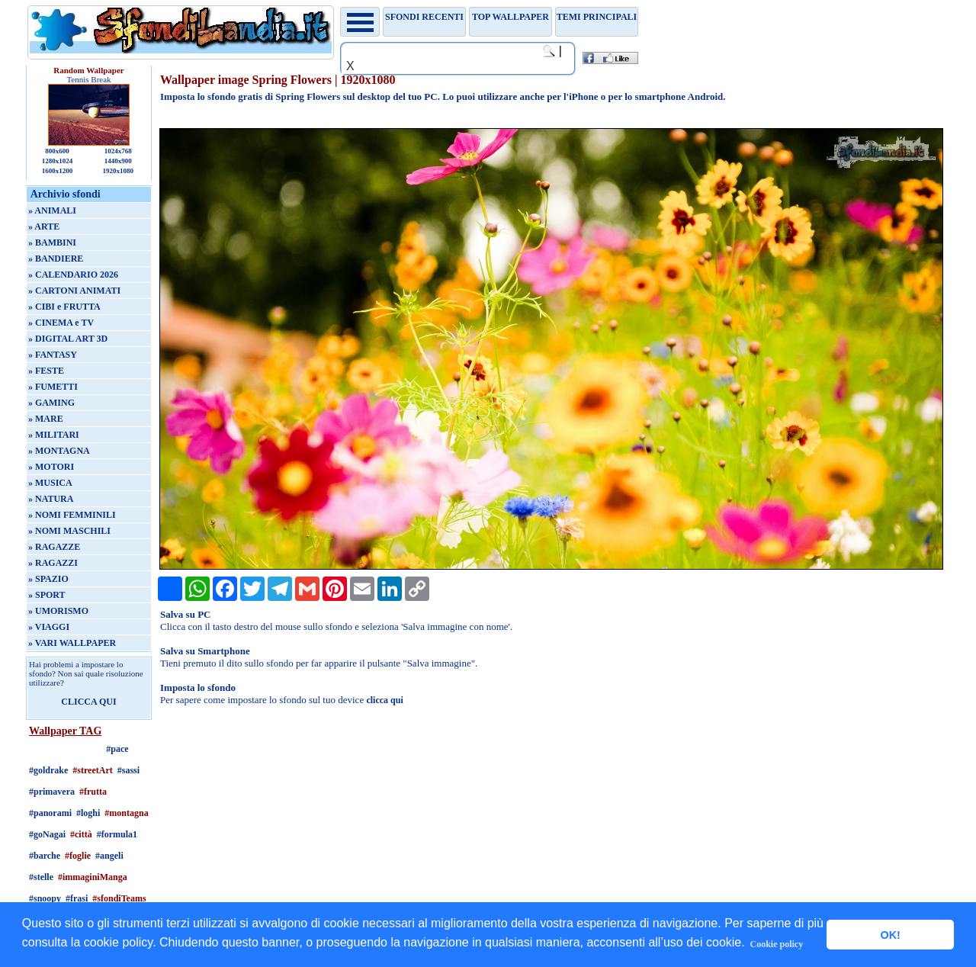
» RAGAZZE (54, 546)
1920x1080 (118, 171)
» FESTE (46, 370)
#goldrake (48, 770)
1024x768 (118, 151)
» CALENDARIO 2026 (73, 274)
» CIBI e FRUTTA (64, 306)
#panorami (50, 813)
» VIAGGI (48, 627)
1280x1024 (57, 161)
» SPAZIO (48, 578)
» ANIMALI (52, 210)
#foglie (78, 855)
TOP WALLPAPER (510, 16)
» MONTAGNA (59, 450)
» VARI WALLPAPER (72, 643)
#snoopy (45, 898)
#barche (44, 855)
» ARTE (43, 226)
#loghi (88, 813)
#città (81, 834)
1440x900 (118, 161)
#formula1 (117, 834)
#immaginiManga (92, 877)
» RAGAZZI (53, 562)
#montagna (126, 813)
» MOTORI (51, 466)
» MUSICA (50, 482)
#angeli (109, 855)
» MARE (45, 418)
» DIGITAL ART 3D (68, 338)
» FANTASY (52, 354)
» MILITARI (53, 434)
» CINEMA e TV (61, 322)
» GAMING (51, 402)
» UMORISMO (58, 611)
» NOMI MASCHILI (69, 530)
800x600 (57, 151)
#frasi (77, 898)
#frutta (93, 791)
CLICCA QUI (88, 701)
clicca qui (384, 700)
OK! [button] (890, 935)
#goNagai (47, 834)
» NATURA (50, 498)
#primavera (52, 791)
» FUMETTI (53, 386)
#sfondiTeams (119, 898)
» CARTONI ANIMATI (74, 290)
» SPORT (47, 595)
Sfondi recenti (424, 16)
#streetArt (92, 770)
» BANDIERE (55, 258)
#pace (117, 749)
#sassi (128, 770)
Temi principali (597, 16)
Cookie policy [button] (777, 944)
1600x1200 (57, 171)
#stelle (41, 877)
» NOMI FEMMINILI (72, 514)
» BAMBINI (52, 242)
